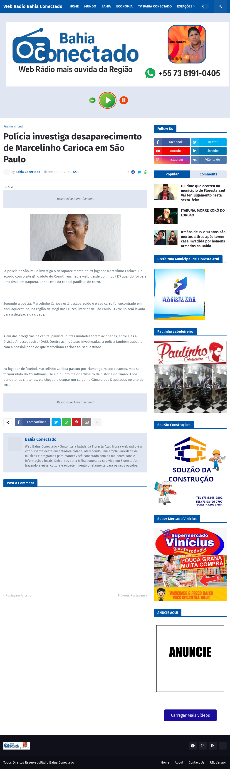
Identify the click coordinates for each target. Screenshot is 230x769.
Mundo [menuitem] (90, 6)
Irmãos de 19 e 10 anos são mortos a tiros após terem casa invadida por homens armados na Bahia (203, 239)
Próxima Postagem (131, 595)
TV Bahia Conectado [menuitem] (155, 6)
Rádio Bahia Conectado (57, 762)
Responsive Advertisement (75, 199)
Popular (172, 174)
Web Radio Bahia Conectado (32, 6)
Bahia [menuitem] (106, 6)
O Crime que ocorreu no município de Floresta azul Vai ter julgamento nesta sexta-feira (203, 193)
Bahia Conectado (41, 439)
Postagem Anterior (19, 595)
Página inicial (13, 126)
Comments (208, 174)
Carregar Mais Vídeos (190, 715)
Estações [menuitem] (184, 6)
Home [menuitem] (74, 6)
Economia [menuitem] (124, 6)
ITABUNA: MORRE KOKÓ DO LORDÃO (203, 212)
